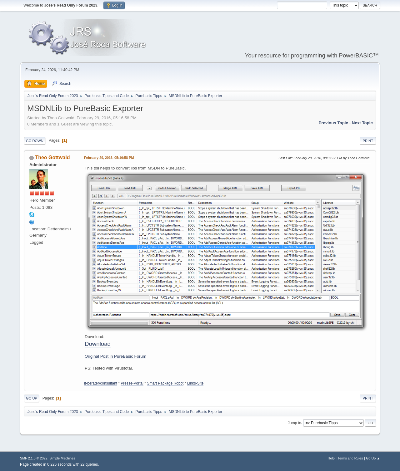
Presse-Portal (132, 383)
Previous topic (333, 122)
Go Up (31, 398)
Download (98, 344)
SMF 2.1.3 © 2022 (34, 458)
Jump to (294, 422)
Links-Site (195, 383)
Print (367, 141)
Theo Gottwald (52, 157)
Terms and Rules (350, 458)
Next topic (362, 122)
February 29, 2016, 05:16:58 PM (109, 157)
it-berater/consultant (100, 383)
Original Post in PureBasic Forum (115, 356)
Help (331, 458)
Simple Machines (62, 458)
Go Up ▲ (373, 458)
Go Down (34, 141)
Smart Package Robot (165, 383)
